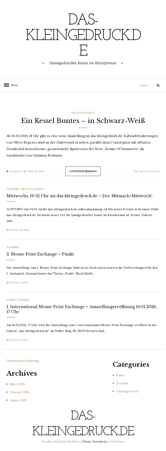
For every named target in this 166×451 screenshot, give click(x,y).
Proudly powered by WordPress (61, 441)
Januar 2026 (18, 400)
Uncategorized (83, 112)
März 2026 (17, 384)
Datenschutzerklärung (22, 361)
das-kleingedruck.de (83, 36)
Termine (12, 189)
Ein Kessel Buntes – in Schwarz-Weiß (83, 121)
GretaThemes (116, 441)
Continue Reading (83, 171)
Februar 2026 (19, 392)
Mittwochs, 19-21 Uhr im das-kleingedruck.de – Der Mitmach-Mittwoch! (79, 196)
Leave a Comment (149, 171)
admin (17, 171)
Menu (13, 85)
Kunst (11, 299)
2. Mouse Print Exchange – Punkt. (40, 254)
